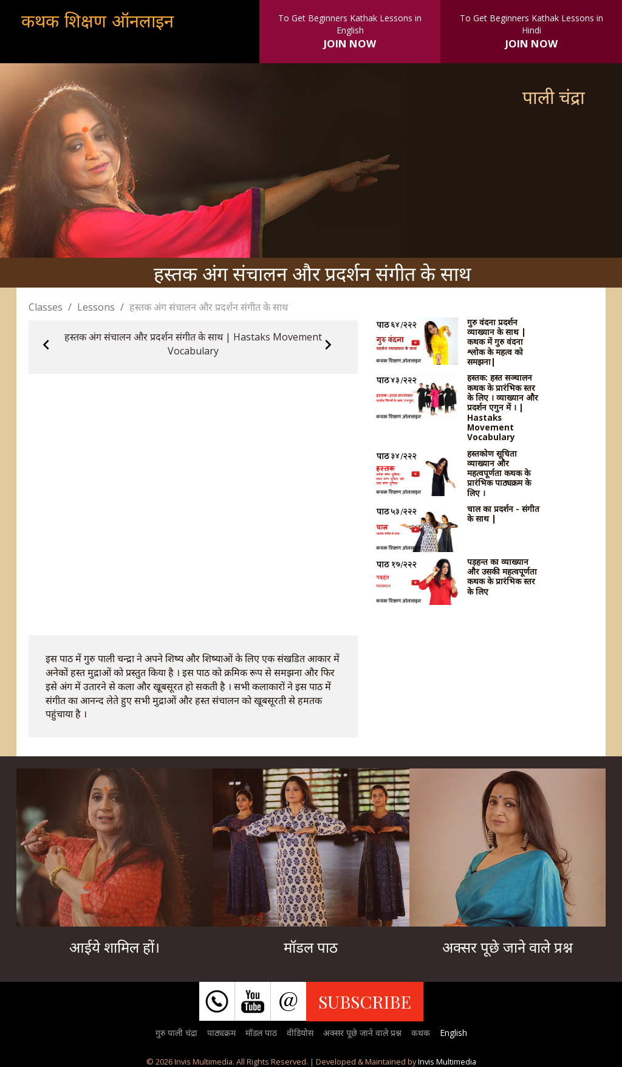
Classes (46, 307)
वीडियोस (300, 1032)
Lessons (96, 307)
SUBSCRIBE (364, 1001)
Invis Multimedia (447, 1061)
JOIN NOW (350, 43)
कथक (420, 1032)
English (453, 1032)
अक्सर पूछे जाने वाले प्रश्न (362, 1032)
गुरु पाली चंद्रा (176, 1032)
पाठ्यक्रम (221, 1032)
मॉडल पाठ (261, 1032)
